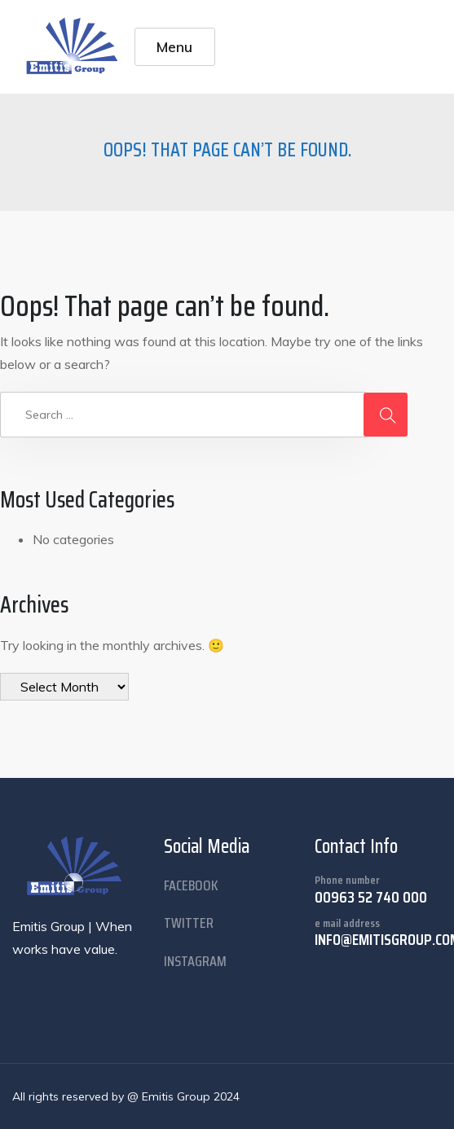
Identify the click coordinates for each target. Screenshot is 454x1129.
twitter (189, 923)
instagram (195, 961)
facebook (191, 885)
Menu (174, 46)
